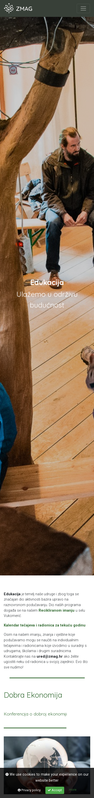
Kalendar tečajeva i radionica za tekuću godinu (44, 625)
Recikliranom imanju (56, 610)
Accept (55, 790)
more (72, 789)
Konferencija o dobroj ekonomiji (35, 714)
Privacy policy (29, 790)
